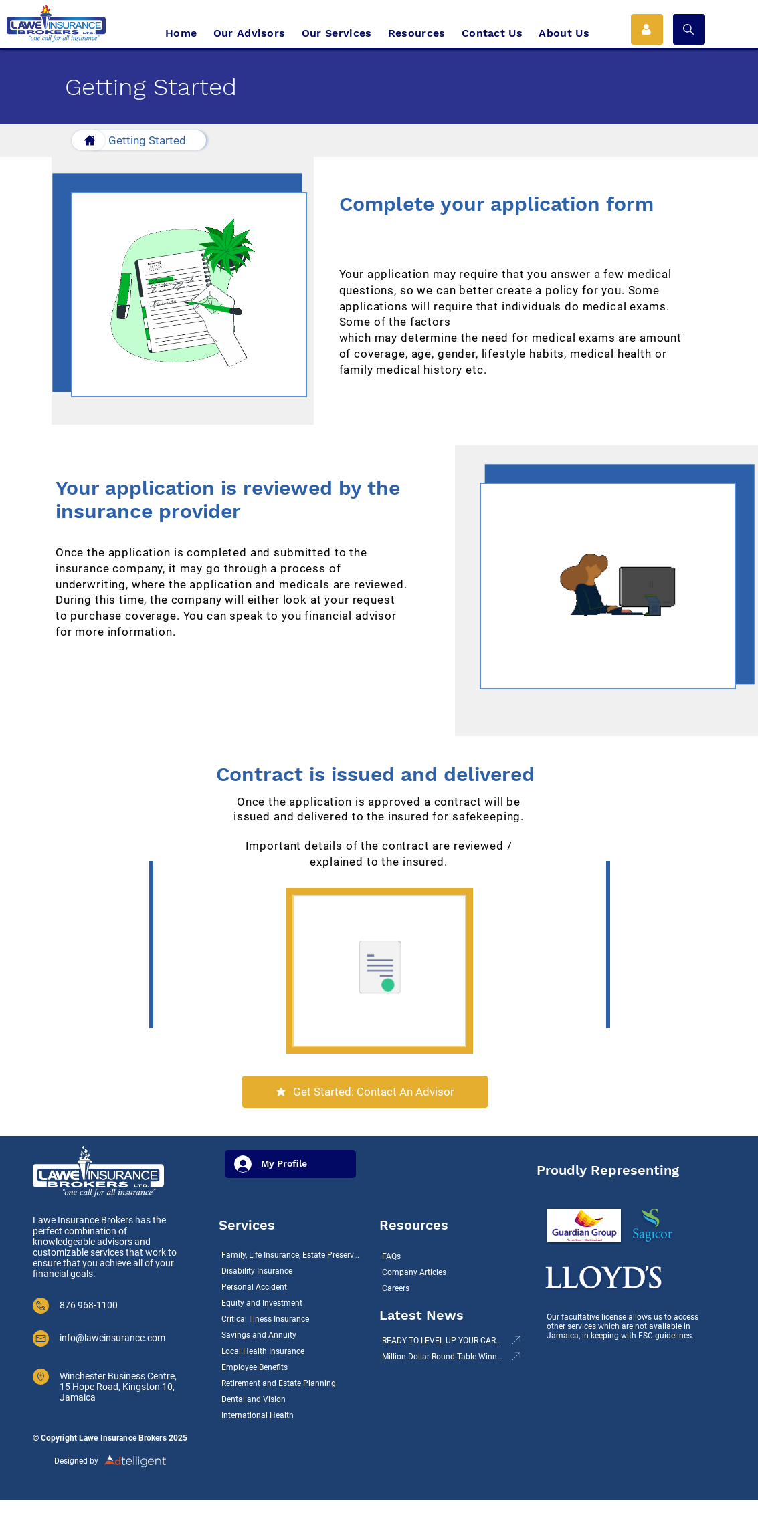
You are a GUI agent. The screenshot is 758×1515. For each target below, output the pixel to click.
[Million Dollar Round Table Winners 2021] (450, 1356)
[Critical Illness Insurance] (292, 1319)
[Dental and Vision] (292, 1399)
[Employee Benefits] (292, 1367)
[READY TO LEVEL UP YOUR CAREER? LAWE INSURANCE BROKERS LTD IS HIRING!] (450, 1340)
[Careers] (446, 1288)
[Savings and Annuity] (292, 1335)
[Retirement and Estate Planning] (292, 1383)
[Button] (88, 140)
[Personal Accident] (292, 1287)
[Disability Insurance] (292, 1271)
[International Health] (292, 1415)
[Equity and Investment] (292, 1303)
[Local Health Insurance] (292, 1351)
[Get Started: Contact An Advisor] (365, 1092)
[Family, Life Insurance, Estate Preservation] (292, 1255)
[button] (689, 29)
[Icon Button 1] (647, 29)
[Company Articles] (446, 1272)
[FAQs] (446, 1256)
